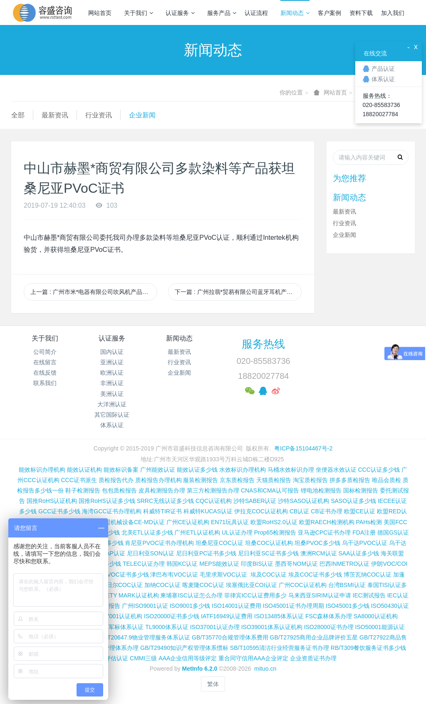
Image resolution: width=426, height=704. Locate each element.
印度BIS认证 (257, 563)
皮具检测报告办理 (162, 490)
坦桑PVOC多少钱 (317, 543)
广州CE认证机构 (187, 522)
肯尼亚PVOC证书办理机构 (159, 543)
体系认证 (112, 425)
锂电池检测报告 (321, 490)
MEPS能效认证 (219, 563)
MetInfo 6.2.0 (200, 668)
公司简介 (45, 351)
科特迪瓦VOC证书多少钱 (116, 574)
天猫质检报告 (273, 480)
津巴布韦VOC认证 (174, 574)
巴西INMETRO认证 (345, 563)
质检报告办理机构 (158, 480)
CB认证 (299, 511)
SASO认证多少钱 (353, 501)
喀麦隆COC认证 (203, 585)
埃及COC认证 (268, 574)
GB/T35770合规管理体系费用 (230, 637)
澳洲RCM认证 (318, 553)
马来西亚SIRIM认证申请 (319, 595)
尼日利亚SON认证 (150, 553)
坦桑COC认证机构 (269, 543)
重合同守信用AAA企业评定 (253, 658)
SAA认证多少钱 (358, 553)
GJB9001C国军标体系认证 (109, 627)
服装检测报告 (200, 480)
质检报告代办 (116, 480)
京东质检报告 (237, 480)
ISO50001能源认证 (380, 627)
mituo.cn (265, 668)
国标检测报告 (360, 490)
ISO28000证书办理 (329, 627)
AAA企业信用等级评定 (188, 658)
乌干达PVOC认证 (365, 543)
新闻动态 (295, 13)
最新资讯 (55, 115)
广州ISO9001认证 (145, 605)
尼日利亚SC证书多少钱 (268, 553)
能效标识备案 (121, 469)
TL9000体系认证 (166, 627)
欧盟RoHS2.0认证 (273, 522)
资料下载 (361, 13)
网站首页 (99, 13)
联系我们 (45, 383)
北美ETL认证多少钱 (147, 532)
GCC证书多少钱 (59, 511)
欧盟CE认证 (359, 511)
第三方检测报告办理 (213, 490)
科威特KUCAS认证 (208, 511)
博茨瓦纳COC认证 (367, 574)
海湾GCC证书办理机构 (111, 511)
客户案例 (329, 13)
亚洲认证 (112, 362)
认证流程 (256, 13)
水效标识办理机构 (242, 469)
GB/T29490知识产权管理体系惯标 (184, 647)
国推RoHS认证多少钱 (107, 501)
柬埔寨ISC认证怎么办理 (191, 595)
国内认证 (112, 351)
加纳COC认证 (162, 585)
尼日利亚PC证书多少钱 (206, 553)
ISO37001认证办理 (215, 627)
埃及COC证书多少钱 (315, 574)
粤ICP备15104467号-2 (303, 448)
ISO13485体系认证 (279, 616)
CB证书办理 (326, 511)
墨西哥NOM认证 (296, 563)
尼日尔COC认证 (122, 585)
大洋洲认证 (111, 404)
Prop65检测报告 (275, 532)
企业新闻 (142, 115)
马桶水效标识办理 (290, 469)
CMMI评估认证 (108, 658)
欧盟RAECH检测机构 (326, 522)
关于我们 (138, 13)
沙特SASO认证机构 (303, 501)
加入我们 (392, 13)
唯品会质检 (386, 480)
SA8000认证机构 (376, 616)
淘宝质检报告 (310, 480)
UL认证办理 (237, 532)
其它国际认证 (111, 414)
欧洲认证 (112, 372)
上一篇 (93, 292)
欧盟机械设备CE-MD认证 (132, 522)
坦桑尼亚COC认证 (219, 543)
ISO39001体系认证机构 (271, 627)
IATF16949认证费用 (227, 616)
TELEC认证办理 (144, 563)
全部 (18, 115)
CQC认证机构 (214, 501)
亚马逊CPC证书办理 (324, 532)
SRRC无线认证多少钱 (165, 501)
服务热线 (263, 344)
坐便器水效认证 (336, 469)
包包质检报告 (119, 490)
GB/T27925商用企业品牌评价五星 (314, 637)
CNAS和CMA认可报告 (270, 490)
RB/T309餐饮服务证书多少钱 (368, 647)
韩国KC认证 (182, 563)
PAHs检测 (369, 522)
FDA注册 (364, 532)
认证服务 (180, 13)
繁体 (213, 684)
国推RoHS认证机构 (52, 501)
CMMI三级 (143, 658)
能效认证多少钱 (197, 469)
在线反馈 (45, 372)
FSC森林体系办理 (328, 616)
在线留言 (45, 362)
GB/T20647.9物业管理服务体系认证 (143, 637)
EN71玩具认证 (230, 522)
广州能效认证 (157, 469)
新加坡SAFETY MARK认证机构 (118, 595)
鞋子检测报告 (82, 490)
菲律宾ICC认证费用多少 (255, 595)
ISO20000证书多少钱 (171, 616)
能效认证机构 (84, 469)
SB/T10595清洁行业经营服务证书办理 (279, 647)
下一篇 (238, 292)
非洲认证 (112, 383)
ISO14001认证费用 (236, 605)
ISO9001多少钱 (190, 605)
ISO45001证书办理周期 (293, 605)
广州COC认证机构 (303, 585)
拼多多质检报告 (349, 480)
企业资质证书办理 (313, 658)
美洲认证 (112, 394)
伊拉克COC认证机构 (261, 511)
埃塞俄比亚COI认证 (251, 585)
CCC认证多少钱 (378, 469)
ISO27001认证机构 (117, 616)
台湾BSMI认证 (347, 585)
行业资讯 (98, 115)
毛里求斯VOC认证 (223, 574)
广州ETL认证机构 (197, 532)
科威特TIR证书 (162, 511)
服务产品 (221, 13)
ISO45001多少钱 (347, 605)
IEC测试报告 (369, 595)
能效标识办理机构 (42, 469)
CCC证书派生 (79, 480)
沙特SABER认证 (254, 501)
